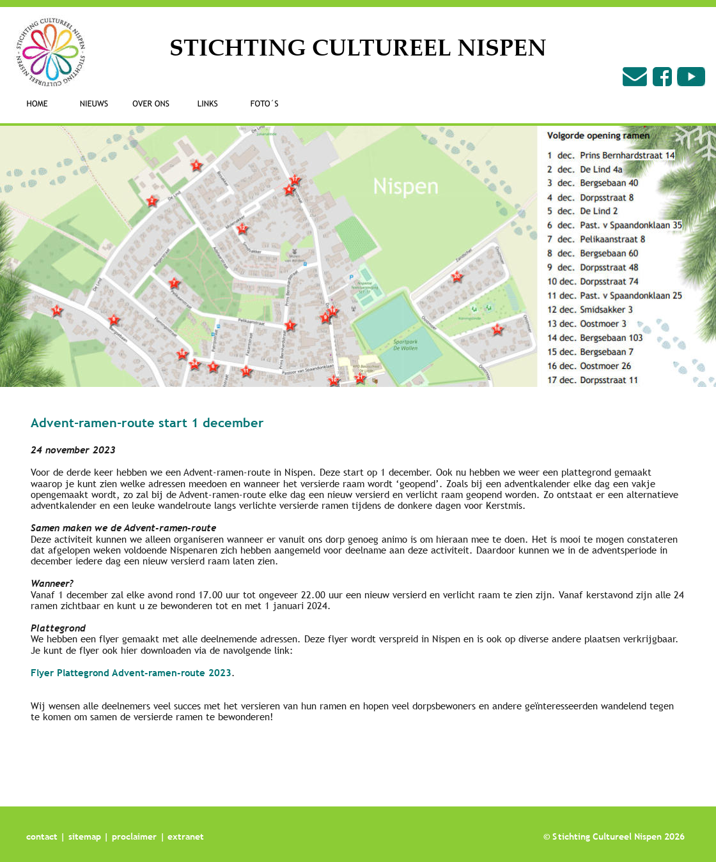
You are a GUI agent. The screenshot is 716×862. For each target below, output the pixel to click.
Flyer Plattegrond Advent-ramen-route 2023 (131, 672)
